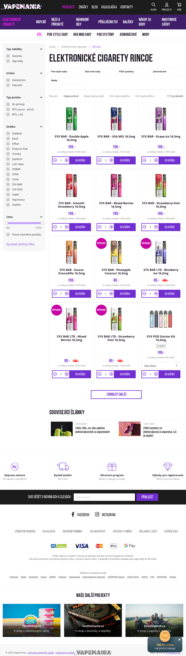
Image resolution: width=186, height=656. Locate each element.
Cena (24, 217)
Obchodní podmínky (72, 527)
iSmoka (16, 154)
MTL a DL (17, 114)
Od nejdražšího (144, 96)
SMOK (52, 572)
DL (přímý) (18, 104)
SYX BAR (17, 184)
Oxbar (172, 572)
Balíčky (128, 22)
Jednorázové (128, 35)
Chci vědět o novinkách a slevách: (49, 493)
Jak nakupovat (98, 527)
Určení (24, 73)
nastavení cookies (65, 648)
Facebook (80, 511)
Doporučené (71, 96)
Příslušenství (108, 22)
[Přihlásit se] (163, 7)
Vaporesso (18, 199)
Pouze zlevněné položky (26, 234)
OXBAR (16, 169)
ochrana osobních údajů (41, 648)
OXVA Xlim (133, 572)
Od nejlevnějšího (119, 96)
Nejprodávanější (94, 96)
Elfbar (15, 143)
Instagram (105, 511)
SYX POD (17, 189)
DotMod (17, 133)
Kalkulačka (49, 527)
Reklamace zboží (148, 527)
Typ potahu (24, 97)
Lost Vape (18, 164)
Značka (24, 126)
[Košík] (178, 7)
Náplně (41, 22)
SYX (152, 572)
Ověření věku (171, 527)
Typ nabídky (24, 49)
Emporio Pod (20, 148)
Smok (15, 179)
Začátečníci (19, 80)
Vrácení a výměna (122, 527)
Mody (145, 35)
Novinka (17, 56)
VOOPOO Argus (116, 572)
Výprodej (17, 61)
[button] (147, 7)
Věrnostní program (25, 527)
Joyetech (17, 159)
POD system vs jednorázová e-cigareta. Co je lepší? (160, 427)
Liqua (44, 572)
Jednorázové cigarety (94, 572)
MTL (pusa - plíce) (23, 109)
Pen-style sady (57, 35)
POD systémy (105, 35)
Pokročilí (17, 85)
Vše (39, 35)
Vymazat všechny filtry (20, 244)
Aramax (14, 572)
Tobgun (62, 572)
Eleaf (15, 138)
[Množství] (61, 160)
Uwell (15, 194)
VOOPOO (162, 572)
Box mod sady (82, 35)
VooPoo (16, 204)
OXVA (15, 174)
